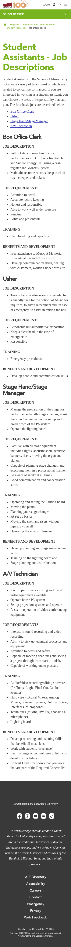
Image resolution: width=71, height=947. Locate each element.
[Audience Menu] (54, 5)
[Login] (46, 5)
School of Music (13, 14)
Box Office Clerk (22, 111)
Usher (14, 116)
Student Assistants (16, 27)
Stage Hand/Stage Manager (29, 121)
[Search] (60, 5)
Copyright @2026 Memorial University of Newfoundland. (35, 933)
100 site (21, 4)
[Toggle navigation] (65, 4)
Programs (14, 24)
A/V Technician (21, 126)
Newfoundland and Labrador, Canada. (35, 936)
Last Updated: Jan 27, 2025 (41, 929)
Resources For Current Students (39, 24)
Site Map (22, 929)
